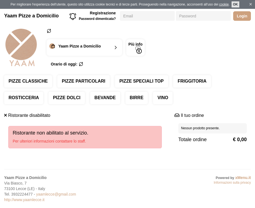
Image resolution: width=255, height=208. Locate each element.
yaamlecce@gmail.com (56, 194)
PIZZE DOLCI (66, 97)
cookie (224, 4)
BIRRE (137, 97)
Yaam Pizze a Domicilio (31, 16)
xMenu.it (243, 177)
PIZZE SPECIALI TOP (141, 81)
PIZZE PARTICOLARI (83, 81)
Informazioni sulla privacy (232, 183)
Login (242, 16)
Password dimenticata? (97, 19)
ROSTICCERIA (24, 97)
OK (235, 4)
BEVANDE (105, 97)
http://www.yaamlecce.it (24, 200)
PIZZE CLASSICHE (28, 81)
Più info (135, 48)
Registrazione (103, 13)
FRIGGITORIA (192, 81)
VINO (162, 97)
